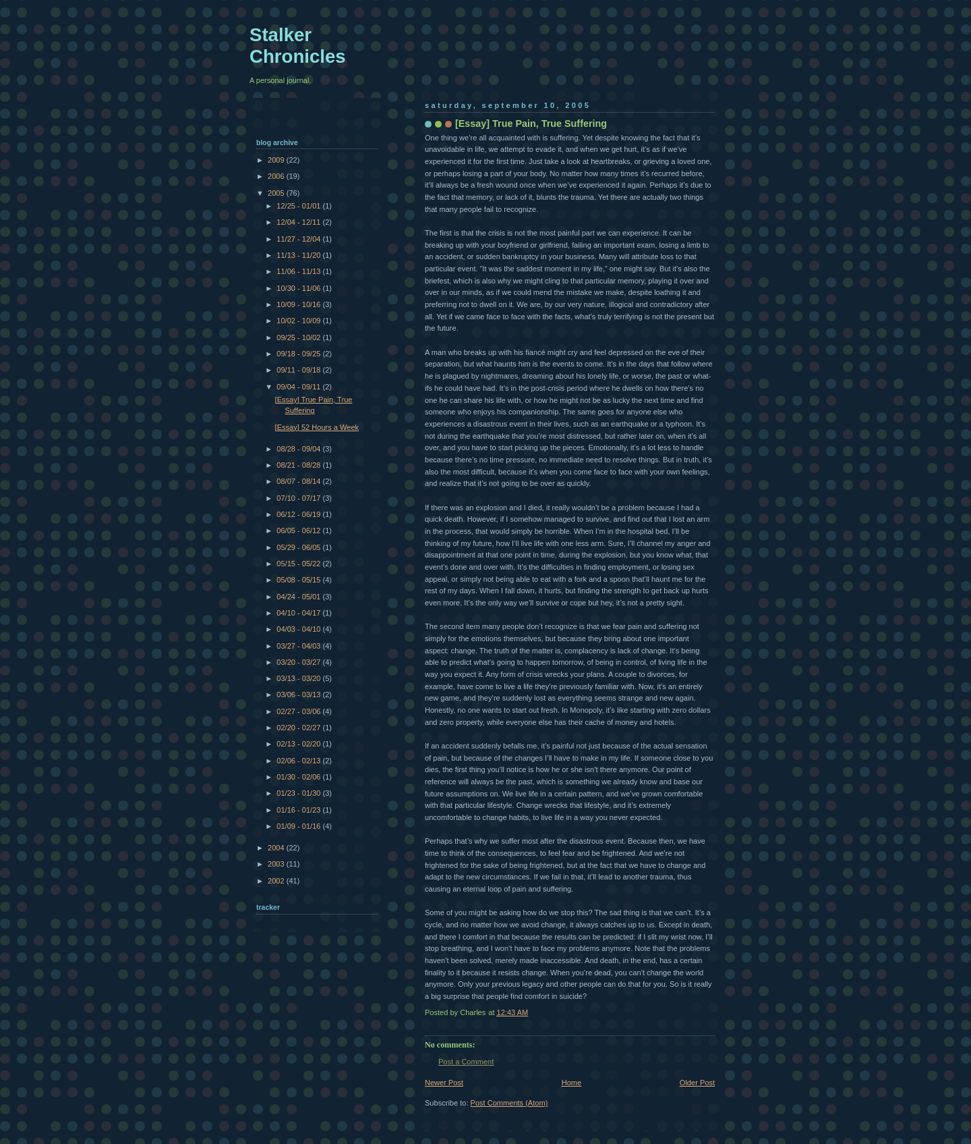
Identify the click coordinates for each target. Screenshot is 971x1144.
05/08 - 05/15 (299, 580)
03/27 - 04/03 (299, 646)
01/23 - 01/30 (299, 793)
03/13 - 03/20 (299, 678)
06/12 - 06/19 (299, 514)
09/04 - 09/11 (299, 387)
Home (571, 1083)
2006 (277, 176)
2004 (277, 848)
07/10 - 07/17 (299, 498)
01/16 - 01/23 (299, 810)
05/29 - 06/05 (299, 547)
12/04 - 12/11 (299, 222)
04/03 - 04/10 (299, 629)
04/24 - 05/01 (299, 597)
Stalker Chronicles (297, 45)
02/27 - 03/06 (299, 711)
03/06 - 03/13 (299, 694)
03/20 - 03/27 (299, 662)
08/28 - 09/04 (299, 449)
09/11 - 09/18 (299, 370)
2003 (277, 864)
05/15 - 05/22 (299, 564)
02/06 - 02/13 (299, 761)
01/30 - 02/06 (299, 777)
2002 (277, 881)
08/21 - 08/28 (299, 465)
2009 (277, 160)
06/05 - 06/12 (299, 530)
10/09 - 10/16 (299, 304)
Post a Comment (466, 1062)
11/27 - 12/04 (299, 239)
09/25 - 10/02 (299, 337)
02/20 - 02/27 (299, 728)
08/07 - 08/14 (299, 481)
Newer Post (444, 1083)
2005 (277, 193)
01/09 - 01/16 (299, 826)
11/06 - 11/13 (299, 271)
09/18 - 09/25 (299, 354)
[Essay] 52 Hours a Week (317, 427)
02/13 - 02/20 (299, 744)
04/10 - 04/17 (299, 613)
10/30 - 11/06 (299, 288)
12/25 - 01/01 (299, 206)
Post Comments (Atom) (509, 1103)
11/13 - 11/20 (299, 255)
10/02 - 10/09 (299, 321)
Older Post (697, 1083)
